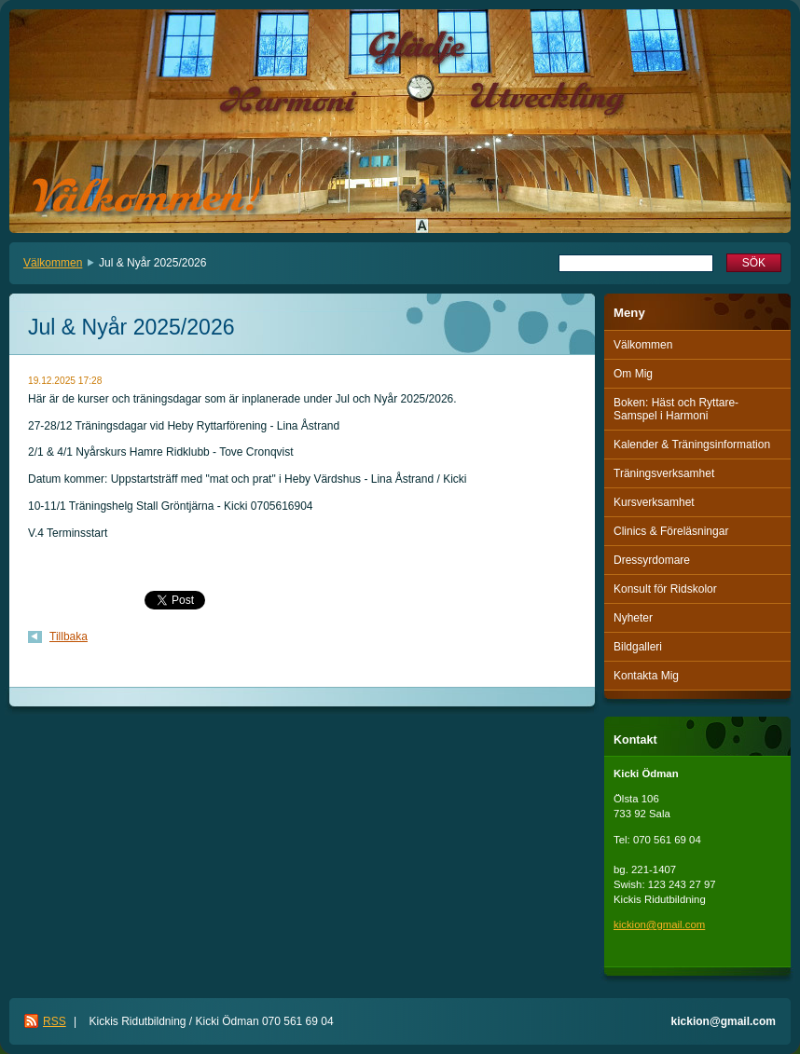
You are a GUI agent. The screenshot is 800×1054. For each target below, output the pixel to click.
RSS (54, 1021)
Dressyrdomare (652, 560)
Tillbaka (68, 636)
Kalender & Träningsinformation (692, 444)
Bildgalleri (638, 646)
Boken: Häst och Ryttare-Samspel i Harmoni (676, 409)
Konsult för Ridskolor (665, 588)
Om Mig (633, 373)
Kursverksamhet (654, 502)
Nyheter (633, 617)
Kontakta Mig (646, 675)
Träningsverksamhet (664, 473)
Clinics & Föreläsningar (671, 531)
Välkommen (52, 262)
